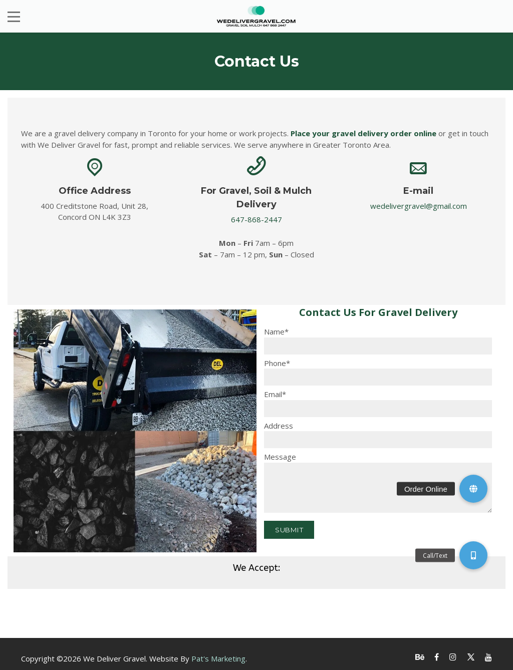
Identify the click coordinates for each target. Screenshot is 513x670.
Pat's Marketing (218, 658)
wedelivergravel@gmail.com (418, 206)
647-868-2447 (256, 219)
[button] (473, 489)
